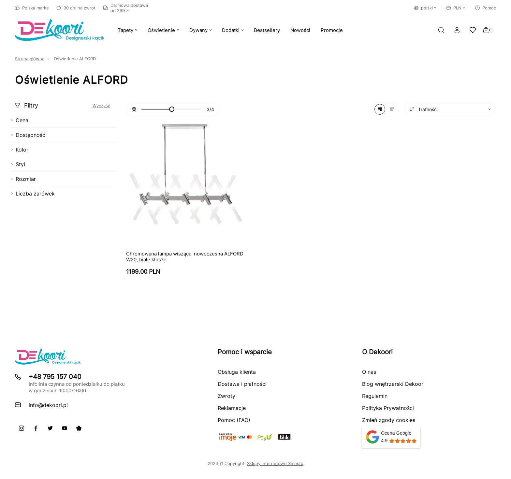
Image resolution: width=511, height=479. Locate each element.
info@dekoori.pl (48, 405)
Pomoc (485, 7)
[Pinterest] (78, 428)
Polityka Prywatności (388, 408)
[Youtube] (64, 428)
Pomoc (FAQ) (234, 420)
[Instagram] (21, 428)
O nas (369, 372)
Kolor (19, 149)
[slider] (171, 109)
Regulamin (374, 396)
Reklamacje (232, 408)
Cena (19, 120)
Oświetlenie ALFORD (75, 58)
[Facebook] (35, 428)
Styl (18, 164)
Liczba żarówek (33, 193)
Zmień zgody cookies (388, 420)
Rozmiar (23, 179)
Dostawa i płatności (242, 384)
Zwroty (226, 396)
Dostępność (28, 135)
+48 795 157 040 (55, 377)
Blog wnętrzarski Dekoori (393, 384)
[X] (50, 428)
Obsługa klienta (237, 372)
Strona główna (29, 58)
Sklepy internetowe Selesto (275, 463)
